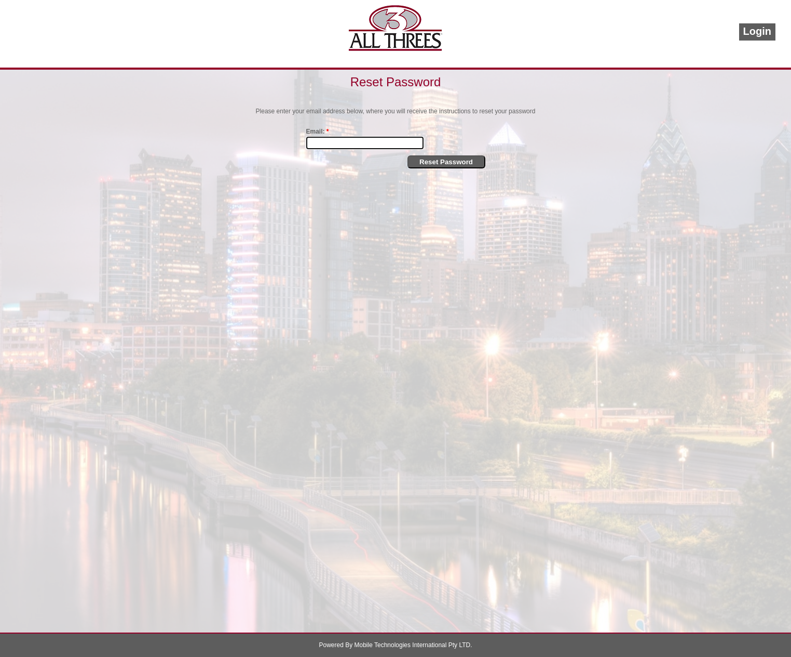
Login (757, 31)
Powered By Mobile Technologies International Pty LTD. (395, 645)
